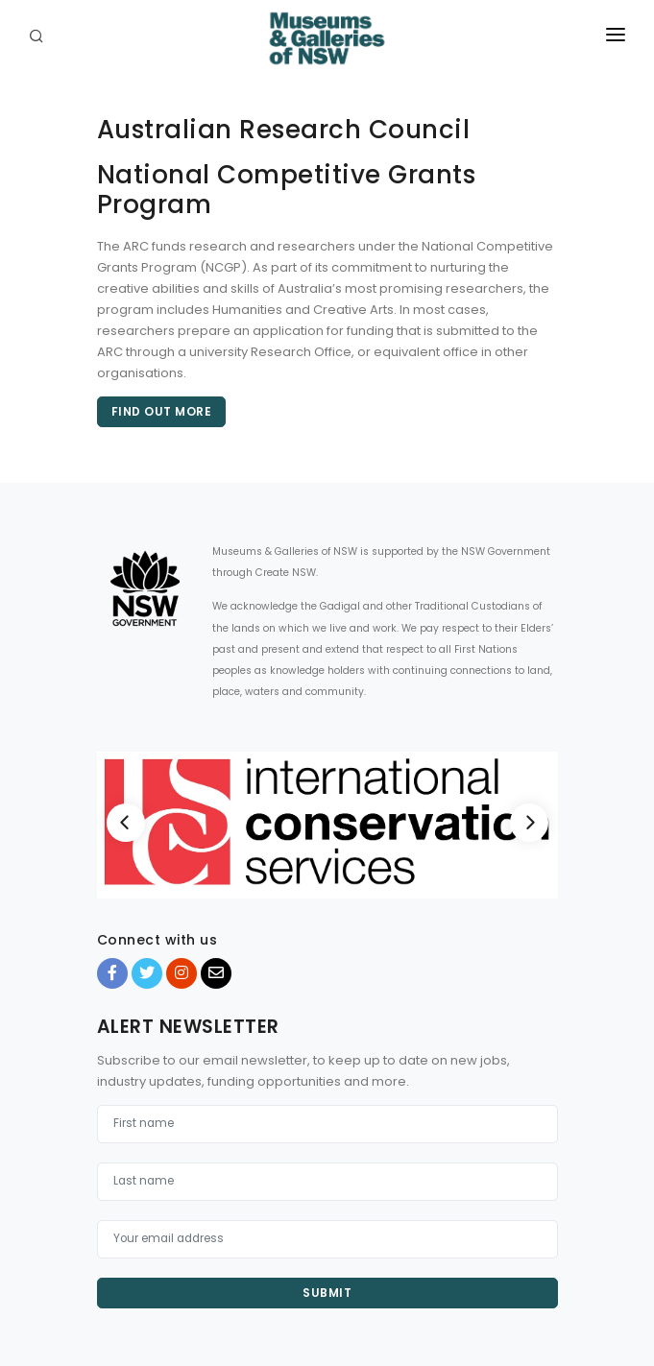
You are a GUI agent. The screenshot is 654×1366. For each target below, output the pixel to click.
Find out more (161, 411)
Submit (327, 1292)
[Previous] (126, 822)
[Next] (529, 822)
